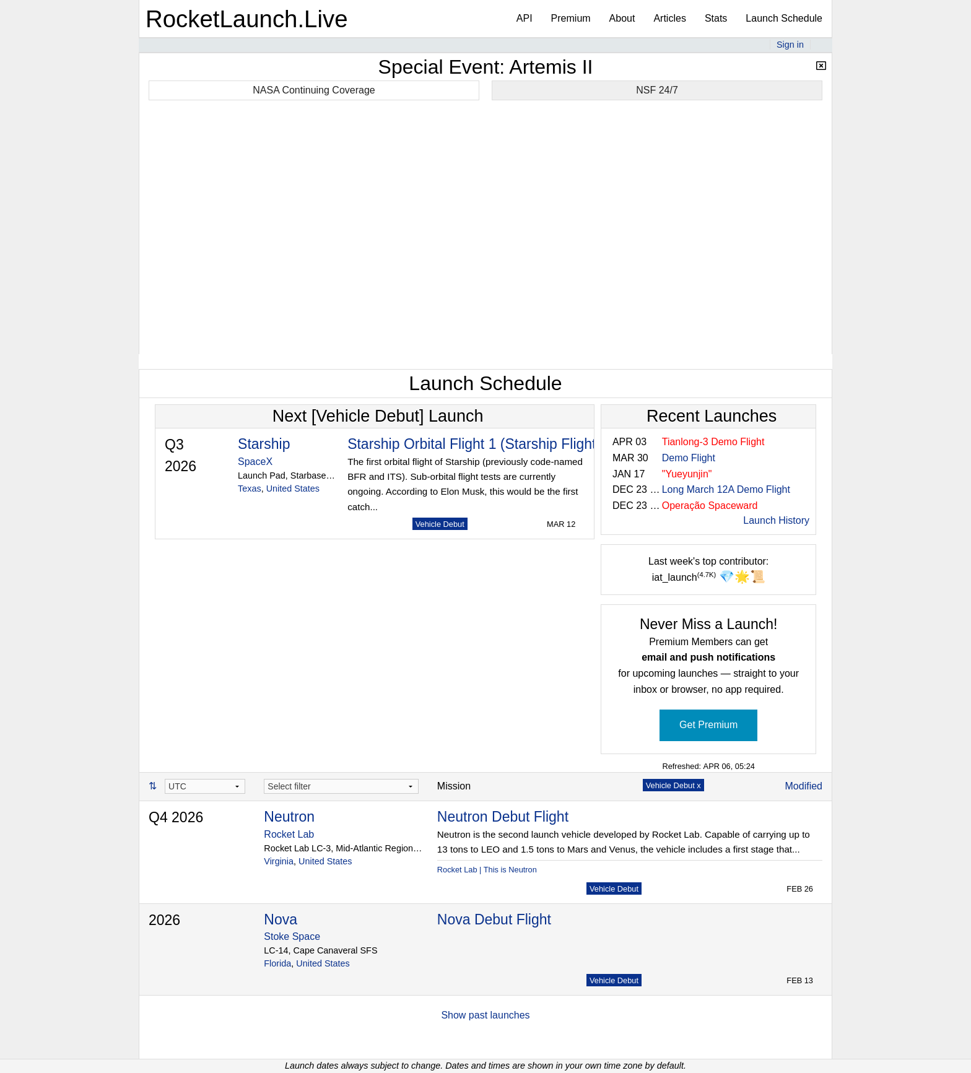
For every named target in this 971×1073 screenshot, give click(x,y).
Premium (571, 18)
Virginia (279, 861)
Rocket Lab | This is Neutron (487, 869)
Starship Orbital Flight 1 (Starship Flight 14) (483, 444)
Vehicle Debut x (673, 785)
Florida (277, 963)
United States (293, 488)
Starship (264, 444)
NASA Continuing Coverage (314, 90)
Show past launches (485, 1015)
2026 (164, 920)
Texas (249, 488)
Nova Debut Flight (494, 919)
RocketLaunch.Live (247, 19)
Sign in (790, 45)
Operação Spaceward (710, 505)
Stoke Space (292, 936)
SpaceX (255, 461)
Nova (280, 919)
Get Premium (708, 724)
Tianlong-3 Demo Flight (713, 442)
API (524, 18)
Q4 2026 (176, 817)
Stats (716, 18)
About (622, 18)
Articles (669, 18)
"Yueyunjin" (687, 474)
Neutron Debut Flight (502, 817)
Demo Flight (688, 458)
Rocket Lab (289, 834)
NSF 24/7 (657, 90)
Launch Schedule (784, 18)
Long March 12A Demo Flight (726, 489)
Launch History (776, 520)
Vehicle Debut (440, 524)
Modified (803, 786)
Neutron (289, 817)
